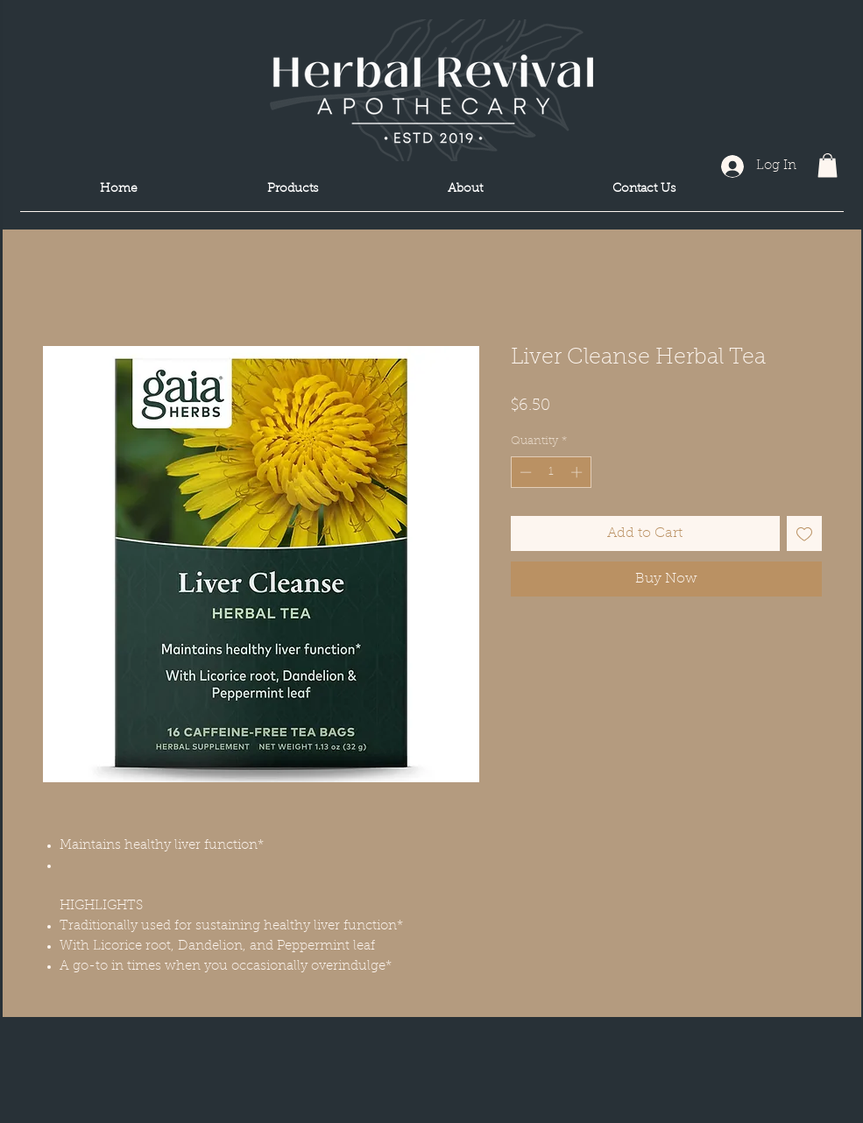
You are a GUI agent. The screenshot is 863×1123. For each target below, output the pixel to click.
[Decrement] (523, 472)
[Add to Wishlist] (804, 533)
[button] (827, 165)
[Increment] (578, 472)
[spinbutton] (551, 472)
